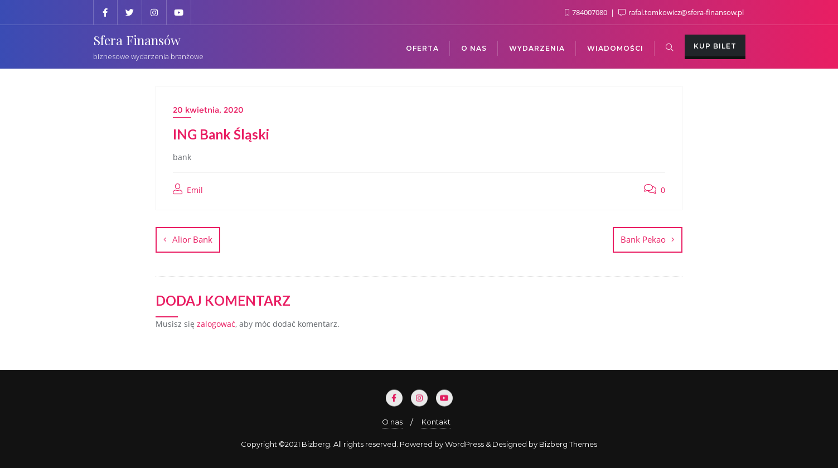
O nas (392, 421)
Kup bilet (715, 46)
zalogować (216, 324)
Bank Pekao (643, 239)
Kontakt (436, 421)
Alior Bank (192, 239)
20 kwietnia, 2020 (208, 110)
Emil (188, 189)
